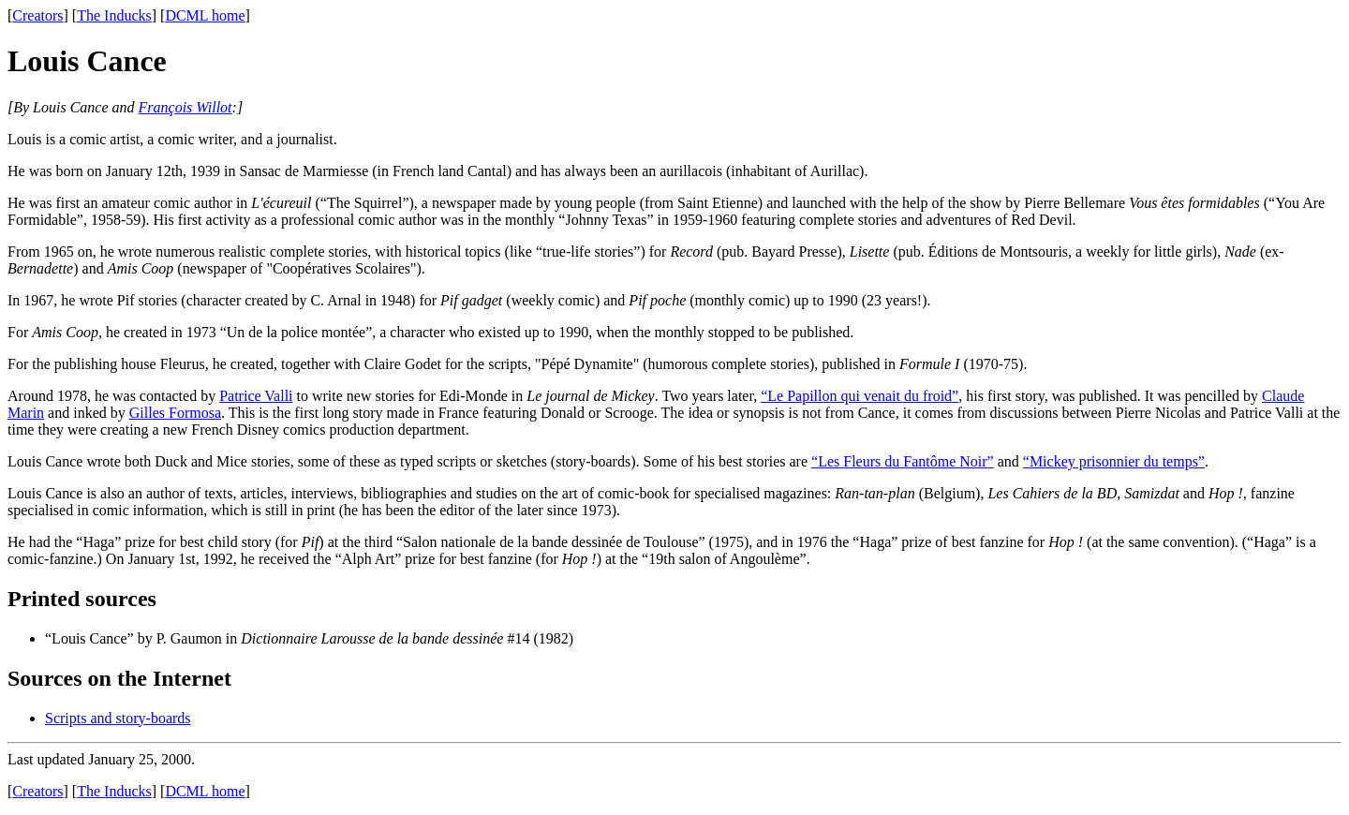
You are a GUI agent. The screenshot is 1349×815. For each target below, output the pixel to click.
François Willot (185, 107)
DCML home (205, 15)
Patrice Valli (255, 396)
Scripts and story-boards (118, 718)
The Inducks (114, 15)
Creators (37, 15)
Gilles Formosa (175, 413)
